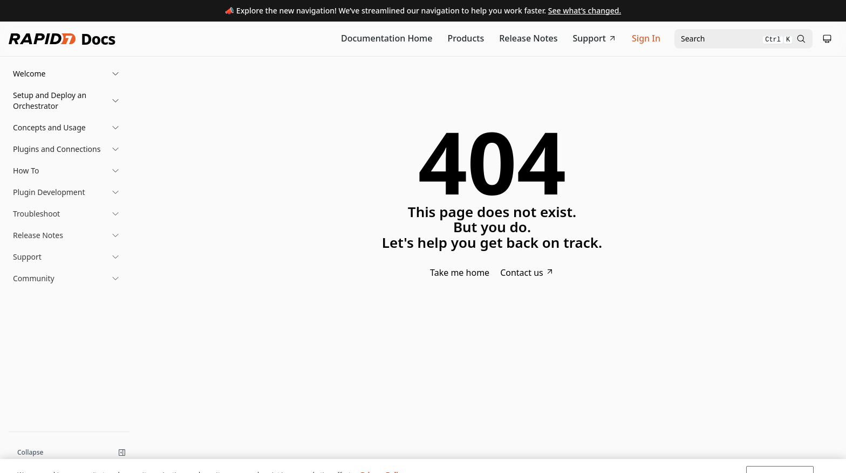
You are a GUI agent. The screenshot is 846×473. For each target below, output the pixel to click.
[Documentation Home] (387, 39)
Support (595, 38)
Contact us (527, 273)
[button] (66, 73)
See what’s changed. (584, 10)
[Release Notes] (528, 39)
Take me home (459, 273)
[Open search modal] (743, 38)
